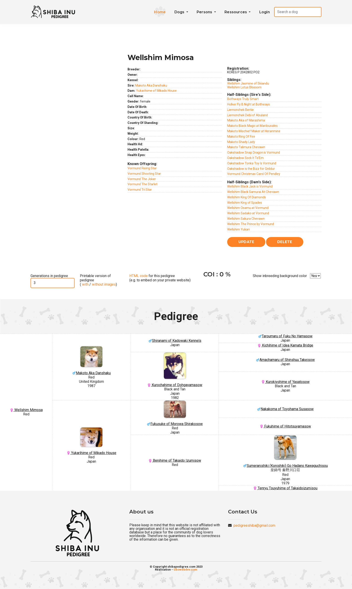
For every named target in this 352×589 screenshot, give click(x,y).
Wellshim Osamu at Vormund (247, 208)
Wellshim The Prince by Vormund (250, 224)
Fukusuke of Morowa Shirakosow (175, 413)
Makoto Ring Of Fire (241, 136)
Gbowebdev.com (185, 569)
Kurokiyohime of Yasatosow (285, 382)
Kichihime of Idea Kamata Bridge (285, 345)
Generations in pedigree (49, 276)
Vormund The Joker (142, 179)
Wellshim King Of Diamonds (246, 197)
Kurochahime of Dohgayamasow (175, 369)
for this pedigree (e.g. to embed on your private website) (160, 278)
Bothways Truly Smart (243, 99)
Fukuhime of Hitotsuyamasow (285, 426)
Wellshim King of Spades (244, 202)
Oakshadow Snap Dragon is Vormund (253, 152)
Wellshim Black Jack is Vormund (250, 186)
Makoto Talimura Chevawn (246, 147)
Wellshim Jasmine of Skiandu (248, 83)
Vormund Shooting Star (144, 173)
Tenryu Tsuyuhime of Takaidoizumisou (285, 488)
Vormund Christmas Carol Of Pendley (253, 174)
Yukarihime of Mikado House (156, 90)
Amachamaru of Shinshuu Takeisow (285, 360)
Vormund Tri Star (140, 189)
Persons (205, 12)
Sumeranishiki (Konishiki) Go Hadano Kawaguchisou (285, 451)
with (84, 284)
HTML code (138, 276)
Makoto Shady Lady (241, 142)
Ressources (236, 12)
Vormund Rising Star (142, 168)
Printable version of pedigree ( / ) (98, 280)
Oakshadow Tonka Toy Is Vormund (251, 163)
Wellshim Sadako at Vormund (248, 213)
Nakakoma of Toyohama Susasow (285, 409)
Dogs (179, 12)
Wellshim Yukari (238, 229)
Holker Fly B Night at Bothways (248, 104)
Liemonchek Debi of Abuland (247, 115)
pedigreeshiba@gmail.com (254, 525)
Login (264, 12)
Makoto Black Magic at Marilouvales (252, 126)
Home (160, 12)
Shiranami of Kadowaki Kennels (174, 340)
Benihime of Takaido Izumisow (174, 460)
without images (104, 284)
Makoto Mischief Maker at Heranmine (253, 131)
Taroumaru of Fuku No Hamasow (285, 336)
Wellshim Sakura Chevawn (246, 218)
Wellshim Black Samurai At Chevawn (253, 192)
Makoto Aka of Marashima (246, 120)
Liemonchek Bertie (240, 110)
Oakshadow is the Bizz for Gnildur (251, 168)
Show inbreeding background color (280, 276)
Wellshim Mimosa (26, 410)
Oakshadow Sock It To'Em (245, 158)
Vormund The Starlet (142, 184)
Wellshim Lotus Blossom (244, 87)
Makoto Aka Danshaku (151, 85)
